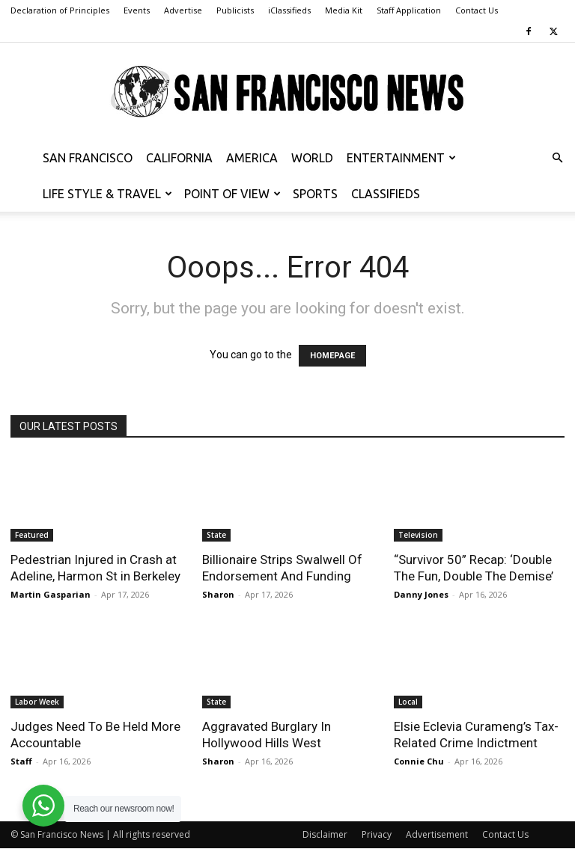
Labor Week (37, 701)
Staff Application (409, 10)
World (312, 158)
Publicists (235, 10)
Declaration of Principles (59, 10)
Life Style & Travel (107, 193)
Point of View (232, 193)
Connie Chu (419, 761)
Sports (315, 193)
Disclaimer (324, 834)
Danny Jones (421, 594)
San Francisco (88, 158)
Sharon (218, 594)
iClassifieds (289, 10)
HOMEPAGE (332, 356)
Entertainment (401, 158)
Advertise (183, 10)
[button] (557, 158)
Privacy (377, 834)
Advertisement (437, 834)
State (216, 535)
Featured (32, 535)
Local (408, 701)
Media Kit (343, 10)
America (252, 158)
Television (418, 535)
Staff (21, 761)
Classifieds (385, 193)
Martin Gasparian (50, 594)
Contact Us (476, 10)
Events (137, 10)
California (179, 158)
